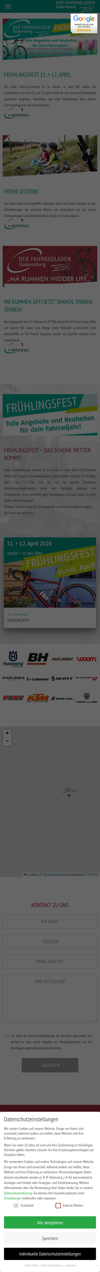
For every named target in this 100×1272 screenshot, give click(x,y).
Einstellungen (13, 1198)
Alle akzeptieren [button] (50, 1222)
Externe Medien (69, 1205)
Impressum (70, 1265)
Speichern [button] (50, 1238)
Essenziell (23, 1205)
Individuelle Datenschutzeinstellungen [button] (50, 1254)
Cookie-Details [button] (31, 1265)
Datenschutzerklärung (18, 1193)
